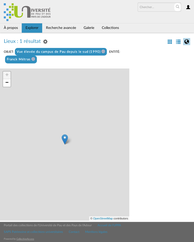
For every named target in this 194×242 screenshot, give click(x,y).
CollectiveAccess (25, 239)
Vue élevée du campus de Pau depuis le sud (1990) (61, 52)
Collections (110, 28)
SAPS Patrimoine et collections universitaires (33, 231)
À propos (11, 28)
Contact (74, 231)
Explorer (32, 28)
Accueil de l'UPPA (109, 225)
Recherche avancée (61, 28)
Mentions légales (96, 231)
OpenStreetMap (103, 218)
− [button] (7, 83)
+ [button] (7, 75)
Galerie (89, 28)
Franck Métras (21, 59)
